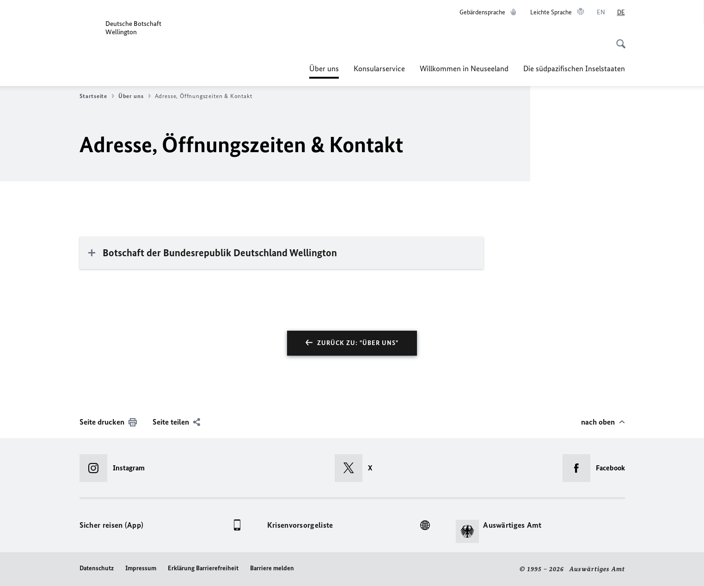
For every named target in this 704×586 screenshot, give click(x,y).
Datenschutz (97, 568)
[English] (601, 12)
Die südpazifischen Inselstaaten (574, 68)
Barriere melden (272, 568)
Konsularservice (379, 68)
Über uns (324, 68)
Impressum (140, 568)
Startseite (97, 96)
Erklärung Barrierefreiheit (203, 568)
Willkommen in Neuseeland (464, 68)
